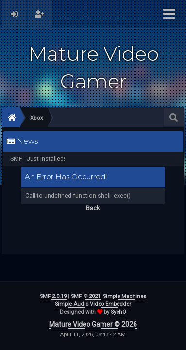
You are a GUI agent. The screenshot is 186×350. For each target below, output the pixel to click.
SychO (118, 312)
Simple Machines (124, 296)
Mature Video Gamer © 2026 (93, 324)
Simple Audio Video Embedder (93, 304)
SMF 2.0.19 (53, 296)
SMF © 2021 (86, 296)
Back (93, 207)
